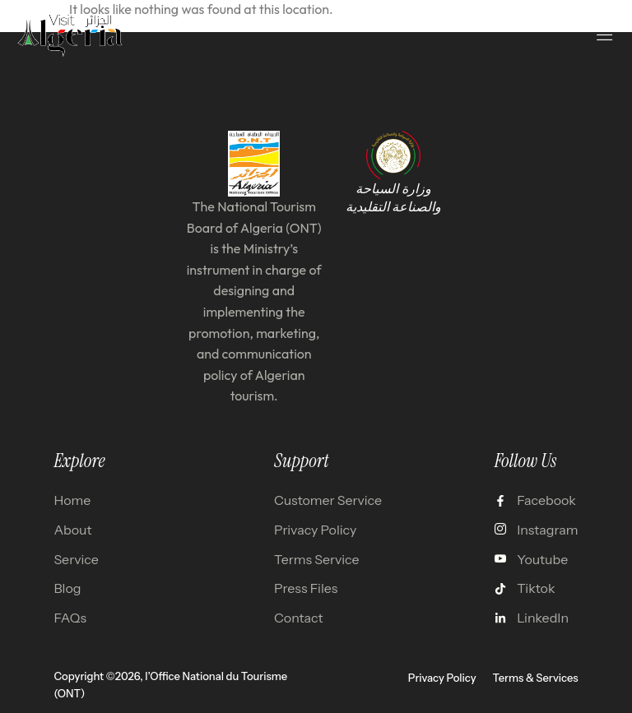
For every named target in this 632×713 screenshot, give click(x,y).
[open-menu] (605, 34)
